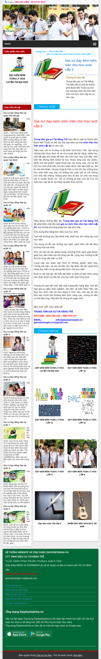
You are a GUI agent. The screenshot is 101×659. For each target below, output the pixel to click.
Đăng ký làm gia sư (15, 594)
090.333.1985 (22, 2)
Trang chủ (40, 51)
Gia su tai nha (56, 51)
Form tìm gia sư (13, 585)
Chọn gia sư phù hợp (16, 590)
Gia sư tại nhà (43, 655)
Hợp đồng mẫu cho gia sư (18, 599)
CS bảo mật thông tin (16, 603)
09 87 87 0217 (38, 2)
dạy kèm (77, 655)
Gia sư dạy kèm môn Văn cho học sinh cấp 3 (69, 54)
